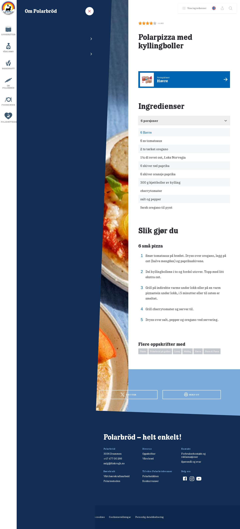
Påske (143, 351)
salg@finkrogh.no (114, 463)
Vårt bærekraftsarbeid (117, 476)
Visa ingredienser (194, 8)
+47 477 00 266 (113, 458)
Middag (187, 351)
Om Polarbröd (8, 87)
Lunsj (177, 351)
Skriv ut (191, 394)
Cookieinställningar (120, 516)
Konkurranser (150, 481)
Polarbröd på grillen (160, 351)
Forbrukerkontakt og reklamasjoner (193, 455)
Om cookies (98, 516)
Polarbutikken (9, 122)
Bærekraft (8, 68)
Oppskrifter (8, 34)
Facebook (65, 394)
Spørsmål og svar (191, 461)
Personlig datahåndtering (149, 516)
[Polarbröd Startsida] (46, 441)
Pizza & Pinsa (212, 351)
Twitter (128, 395)
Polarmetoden (112, 481)
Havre (146, 132)
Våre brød (8, 51)
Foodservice (8, 105)
